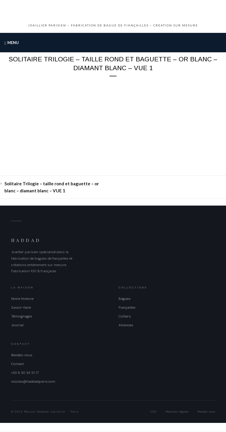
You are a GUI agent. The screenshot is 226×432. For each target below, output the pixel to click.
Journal (17, 325)
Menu (13, 42)
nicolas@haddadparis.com (33, 381)
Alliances (126, 325)
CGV (153, 411)
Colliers (125, 316)
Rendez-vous (21, 355)
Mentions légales (177, 411)
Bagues (125, 298)
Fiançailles (127, 307)
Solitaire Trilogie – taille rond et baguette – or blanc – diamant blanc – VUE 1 (51, 187)
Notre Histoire (22, 298)
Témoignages (21, 316)
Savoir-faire (21, 307)
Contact (17, 364)
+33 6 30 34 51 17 (25, 372)
